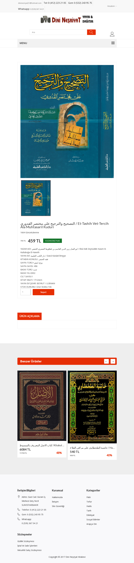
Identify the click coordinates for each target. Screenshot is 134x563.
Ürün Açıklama (30, 316)
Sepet (43, 291)
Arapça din (92, 524)
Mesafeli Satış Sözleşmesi (29, 550)
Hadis (89, 506)
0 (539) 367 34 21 (37, 9)
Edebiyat (90, 515)
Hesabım (112, 6)
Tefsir (89, 501)
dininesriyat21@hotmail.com (29, 3)
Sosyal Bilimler (93, 519)
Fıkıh (89, 497)
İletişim (55, 501)
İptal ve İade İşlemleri (27, 545)
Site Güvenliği (58, 506)
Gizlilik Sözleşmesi (25, 541)
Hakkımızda (57, 497)
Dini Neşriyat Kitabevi (75, 557)
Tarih (89, 510)
